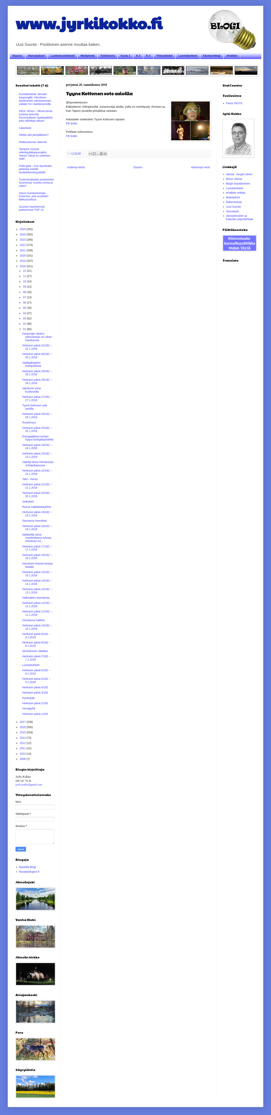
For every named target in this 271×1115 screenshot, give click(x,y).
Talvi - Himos (30, 479)
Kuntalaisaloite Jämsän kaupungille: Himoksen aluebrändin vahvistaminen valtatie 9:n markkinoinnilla (35, 99)
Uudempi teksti (76, 167)
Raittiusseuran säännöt (33, 142)
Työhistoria (107, 55)
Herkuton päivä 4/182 (35, 687)
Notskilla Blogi (27, 867)
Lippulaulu (25, 127)
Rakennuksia (234, 202)
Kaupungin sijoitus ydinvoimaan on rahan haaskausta (37, 337)
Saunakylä (232, 211)
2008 (23, 758)
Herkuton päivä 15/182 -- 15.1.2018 (37, 574)
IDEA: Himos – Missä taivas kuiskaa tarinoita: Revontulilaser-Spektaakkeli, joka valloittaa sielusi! (36, 115)
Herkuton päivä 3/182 (35, 692)
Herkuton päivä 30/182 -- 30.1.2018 (37, 355)
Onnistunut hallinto (33, 620)
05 (25, 307)
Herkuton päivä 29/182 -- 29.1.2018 (37, 373)
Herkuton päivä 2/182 (35, 703)
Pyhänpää (28, 698)
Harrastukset (36, 55)
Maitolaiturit (233, 197)
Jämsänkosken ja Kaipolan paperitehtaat (239, 217)
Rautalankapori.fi (29, 871)
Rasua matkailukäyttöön (36, 506)
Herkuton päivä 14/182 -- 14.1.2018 (37, 582)
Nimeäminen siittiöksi (35, 651)
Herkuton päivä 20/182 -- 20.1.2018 (37, 494)
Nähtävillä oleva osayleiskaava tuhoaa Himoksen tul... (36, 538)
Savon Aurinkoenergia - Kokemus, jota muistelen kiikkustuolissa (34, 196)
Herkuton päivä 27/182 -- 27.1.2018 (37, 398)
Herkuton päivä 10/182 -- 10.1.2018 (37, 627)
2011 (23, 748)
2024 (23, 234)
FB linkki (71, 123)
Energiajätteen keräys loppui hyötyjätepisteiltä (37, 438)
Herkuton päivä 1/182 (35, 713)
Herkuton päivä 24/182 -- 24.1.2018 (37, 446)
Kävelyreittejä (212, 55)
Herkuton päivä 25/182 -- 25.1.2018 (37, 429)
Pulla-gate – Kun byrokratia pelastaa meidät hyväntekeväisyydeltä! (35, 169)
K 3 (148, 55)
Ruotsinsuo (29, 422)
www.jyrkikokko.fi (89, 23)
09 (25, 286)
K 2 (138, 55)
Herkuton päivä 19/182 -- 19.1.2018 (37, 514)
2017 (23, 721)
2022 (23, 244)
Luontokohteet (187, 55)
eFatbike (231, 55)
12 (25, 270)
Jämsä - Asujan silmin (239, 174)
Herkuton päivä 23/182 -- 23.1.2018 (37, 455)
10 (25, 281)
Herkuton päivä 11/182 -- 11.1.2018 (37, 613)
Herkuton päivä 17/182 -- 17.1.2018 (37, 548)
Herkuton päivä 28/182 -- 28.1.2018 (37, 381)
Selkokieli (28, 501)
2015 (23, 732)
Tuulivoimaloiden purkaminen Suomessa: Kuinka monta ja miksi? (36, 183)
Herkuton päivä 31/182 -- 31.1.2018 (37, 347)
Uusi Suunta (233, 206)
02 (25, 323)
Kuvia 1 (125, 55)
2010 (23, 753)
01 (25, 329)
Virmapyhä (28, 708)
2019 (23, 260)
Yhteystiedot (164, 55)
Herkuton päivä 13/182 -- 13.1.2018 (37, 591)
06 (25, 302)
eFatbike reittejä (235, 192)
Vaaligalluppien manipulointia (31, 364)
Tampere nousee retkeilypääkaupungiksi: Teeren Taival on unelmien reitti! (34, 153)
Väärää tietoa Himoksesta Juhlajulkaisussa (37, 463)
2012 (23, 743)
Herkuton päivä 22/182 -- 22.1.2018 (37, 472)
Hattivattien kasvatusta (36, 597)
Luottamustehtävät (62, 55)
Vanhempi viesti (200, 167)
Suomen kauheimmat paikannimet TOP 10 (32, 208)
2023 (23, 239)
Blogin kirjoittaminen (238, 183)
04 (25, 313)
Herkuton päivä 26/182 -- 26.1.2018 (37, 415)
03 (25, 318)
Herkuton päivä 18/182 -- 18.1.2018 (37, 528)
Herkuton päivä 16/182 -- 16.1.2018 (37, 556)
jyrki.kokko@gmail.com (29, 784)
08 (25, 292)
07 (25, 297)
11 (25, 276)
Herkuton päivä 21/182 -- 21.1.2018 (37, 486)
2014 (23, 737)
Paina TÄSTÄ (234, 103)
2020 (23, 255)
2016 (23, 727)
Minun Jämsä (234, 178)
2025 (23, 229)
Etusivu (17, 55)
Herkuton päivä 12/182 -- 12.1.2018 (37, 604)
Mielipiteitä (87, 55)
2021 (23, 250)
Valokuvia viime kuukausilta (31, 390)
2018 (23, 266)
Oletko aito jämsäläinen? (34, 134)
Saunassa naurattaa (34, 520)
